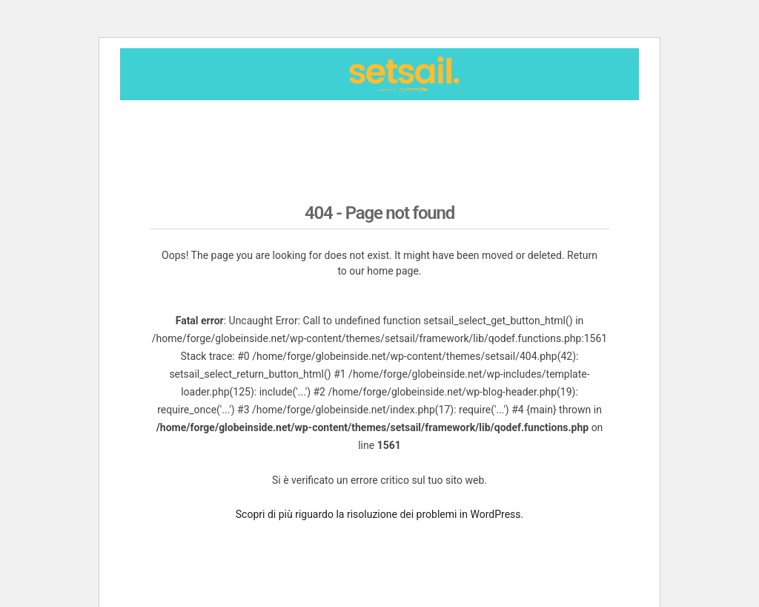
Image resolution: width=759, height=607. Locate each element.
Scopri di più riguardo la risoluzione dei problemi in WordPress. (379, 514)
